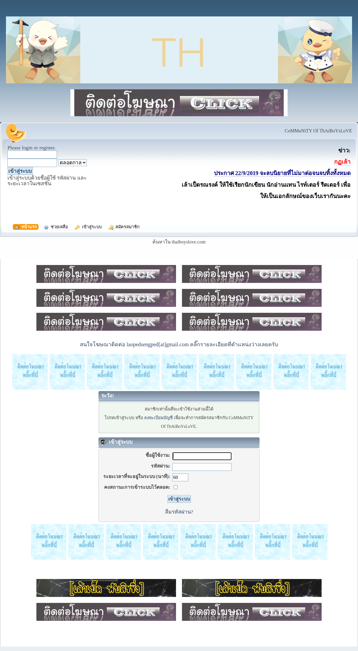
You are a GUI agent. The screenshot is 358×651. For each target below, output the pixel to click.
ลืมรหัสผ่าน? (179, 512)
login (27, 148)
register (47, 148)
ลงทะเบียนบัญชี (158, 417)
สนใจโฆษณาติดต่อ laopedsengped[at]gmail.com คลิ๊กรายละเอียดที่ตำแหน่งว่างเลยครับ (179, 344)
